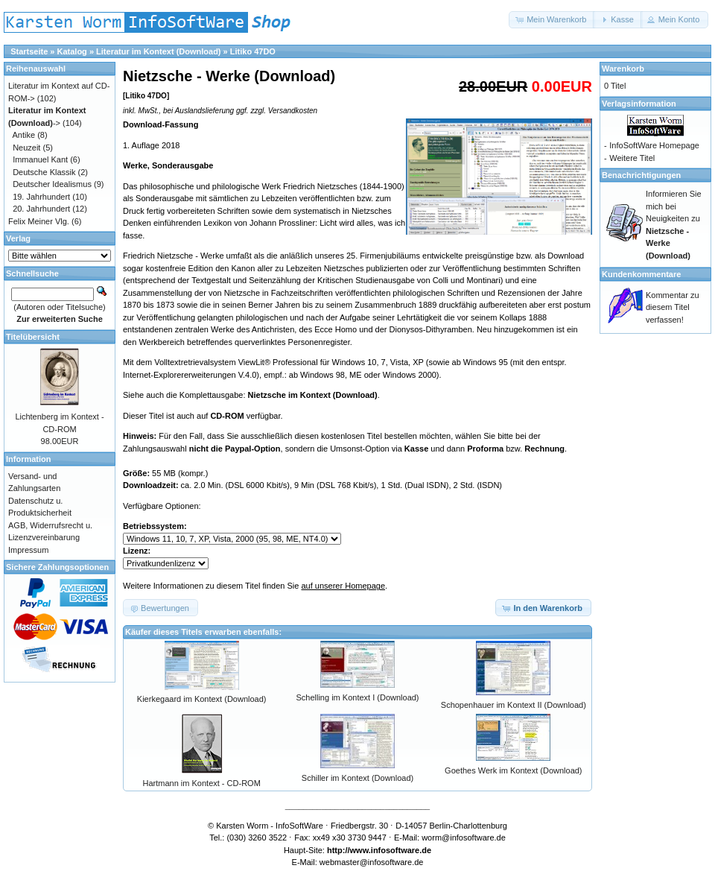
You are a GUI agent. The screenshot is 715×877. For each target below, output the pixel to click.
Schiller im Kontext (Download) (357, 777)
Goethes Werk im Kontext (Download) (513, 770)
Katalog (72, 51)
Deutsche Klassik (44, 172)
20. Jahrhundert (41, 208)
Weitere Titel (632, 157)
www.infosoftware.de (391, 850)
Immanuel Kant (40, 159)
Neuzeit (26, 147)
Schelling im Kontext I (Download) (357, 697)
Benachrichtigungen (641, 175)
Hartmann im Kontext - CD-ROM (202, 783)
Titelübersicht (33, 336)
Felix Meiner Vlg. (38, 221)
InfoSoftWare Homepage (654, 145)
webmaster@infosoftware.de (372, 862)
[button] (552, 19)
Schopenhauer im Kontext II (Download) (513, 704)
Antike (24, 134)
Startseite (29, 51)
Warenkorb (623, 68)
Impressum (28, 549)
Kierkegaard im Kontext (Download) (202, 698)
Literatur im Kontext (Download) (158, 51)
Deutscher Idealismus (52, 184)
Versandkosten (292, 111)
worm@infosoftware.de (464, 837)
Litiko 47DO (253, 51)
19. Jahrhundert (41, 196)
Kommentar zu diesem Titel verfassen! (672, 307)
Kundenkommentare (641, 274)
